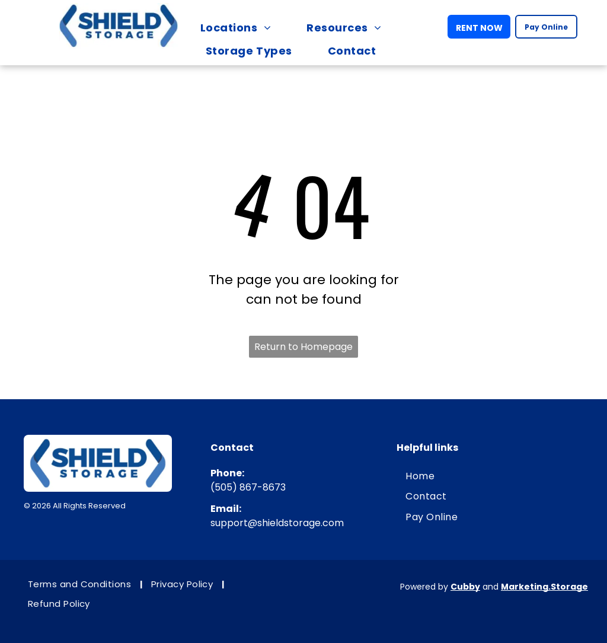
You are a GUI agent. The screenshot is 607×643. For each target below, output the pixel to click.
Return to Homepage (303, 347)
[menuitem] (242, 27)
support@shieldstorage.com (277, 523)
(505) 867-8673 (248, 487)
